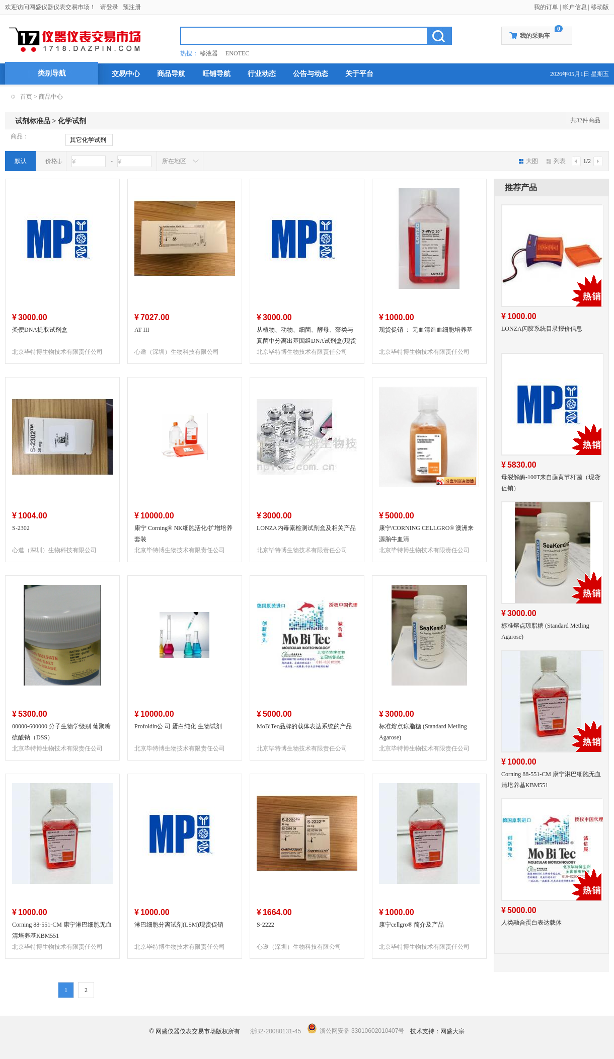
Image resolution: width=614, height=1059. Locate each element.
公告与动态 (310, 74)
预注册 (132, 7)
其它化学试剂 (88, 140)
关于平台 (359, 74)
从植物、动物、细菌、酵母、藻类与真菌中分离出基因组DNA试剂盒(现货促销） (306, 340)
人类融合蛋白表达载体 (531, 922)
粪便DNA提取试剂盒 (39, 329)
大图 (528, 161)
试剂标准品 (32, 121)
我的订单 (546, 7)
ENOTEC (237, 53)
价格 (51, 161)
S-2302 (21, 528)
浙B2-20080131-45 (275, 1031)
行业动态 (262, 74)
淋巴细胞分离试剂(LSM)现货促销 (178, 924)
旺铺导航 (216, 74)
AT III (141, 329)
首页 (26, 96)
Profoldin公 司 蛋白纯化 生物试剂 (178, 726)
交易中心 (126, 74)
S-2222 (265, 924)
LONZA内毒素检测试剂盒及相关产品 (306, 528)
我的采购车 (535, 35)
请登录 (109, 7)
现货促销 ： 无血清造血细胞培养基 (426, 329)
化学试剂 (72, 121)
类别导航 (52, 73)
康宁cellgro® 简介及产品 (411, 924)
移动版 (600, 7)
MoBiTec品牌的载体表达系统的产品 (304, 726)
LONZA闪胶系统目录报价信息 (541, 328)
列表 (556, 161)
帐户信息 (575, 7)
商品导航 (171, 74)
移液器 (209, 53)
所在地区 (174, 161)
